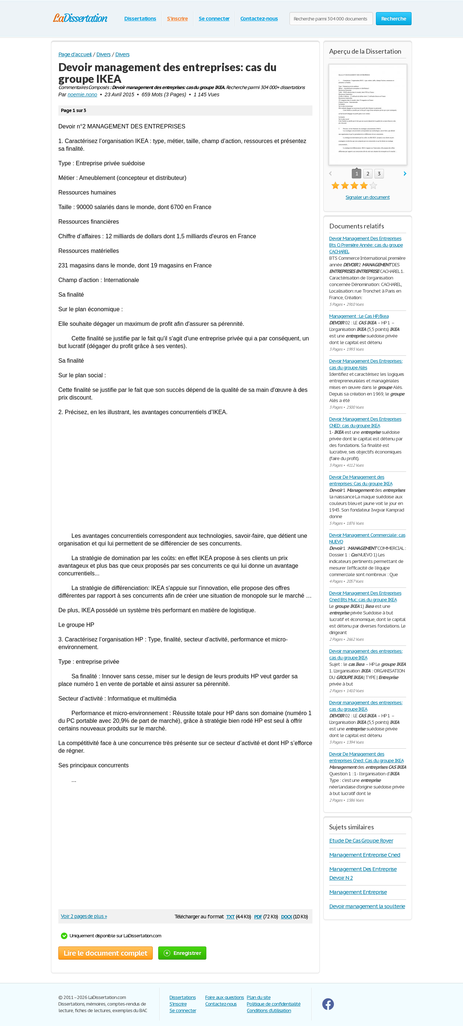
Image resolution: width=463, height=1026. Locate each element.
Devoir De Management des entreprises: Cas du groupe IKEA (360, 480)
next (405, 174)
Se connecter (214, 18)
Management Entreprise (358, 891)
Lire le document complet (105, 953)
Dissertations (140, 18)
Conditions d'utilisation (269, 1010)
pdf (258, 916)
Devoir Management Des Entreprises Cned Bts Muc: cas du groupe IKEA (365, 596)
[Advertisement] (185, 474)
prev (330, 174)
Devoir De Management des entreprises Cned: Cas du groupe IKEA (366, 757)
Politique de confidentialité (273, 1004)
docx (286, 916)
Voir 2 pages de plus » (84, 916)
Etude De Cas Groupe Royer (361, 840)
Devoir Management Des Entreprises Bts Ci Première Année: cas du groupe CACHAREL (366, 245)
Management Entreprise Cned (364, 854)
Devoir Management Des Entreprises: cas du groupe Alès (365, 364)
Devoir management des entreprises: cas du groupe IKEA (365, 654)
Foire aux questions (224, 997)
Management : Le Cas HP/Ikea (359, 316)
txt (230, 916)
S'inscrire (177, 18)
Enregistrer (182, 952)
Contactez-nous (258, 18)
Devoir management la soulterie (367, 906)
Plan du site (259, 997)
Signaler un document (367, 197)
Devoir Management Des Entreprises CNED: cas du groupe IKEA (365, 422)
